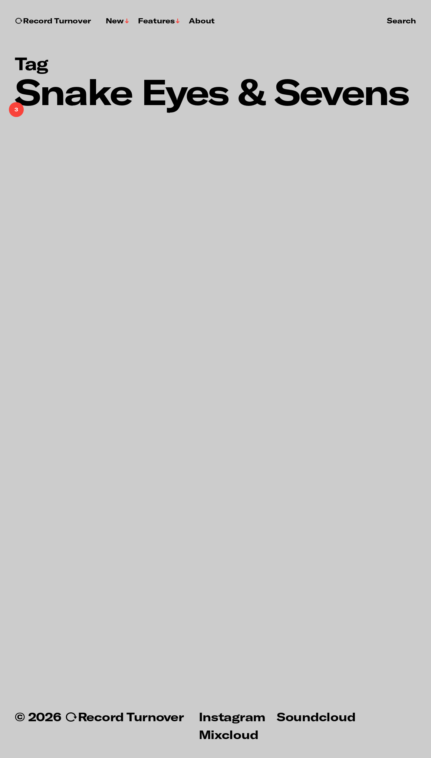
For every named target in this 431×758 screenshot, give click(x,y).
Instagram (232, 716)
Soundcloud (316, 716)
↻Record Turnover (53, 21)
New (115, 21)
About (202, 21)
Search (401, 20)
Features (156, 21)
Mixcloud (229, 734)
